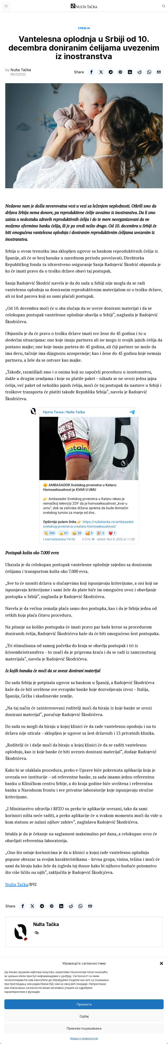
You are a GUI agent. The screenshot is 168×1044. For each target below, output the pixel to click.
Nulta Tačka (20, 70)
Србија (84, 28)
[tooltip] (91, 72)
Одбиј (84, 1016)
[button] (161, 963)
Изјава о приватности (84, 1038)
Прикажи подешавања (84, 1028)
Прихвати (84, 1004)
